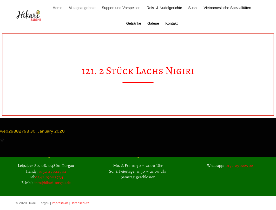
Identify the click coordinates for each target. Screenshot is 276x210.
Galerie (153, 23)
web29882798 (14, 131)
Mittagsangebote (82, 8)
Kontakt (171, 23)
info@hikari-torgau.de (53, 182)
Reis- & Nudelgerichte (164, 8)
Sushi (193, 8)
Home (57, 8)
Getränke (133, 23)
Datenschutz (79, 203)
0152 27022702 (52, 171)
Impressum (60, 203)
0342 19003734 (49, 177)
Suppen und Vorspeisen (121, 8)
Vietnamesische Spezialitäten (227, 8)
